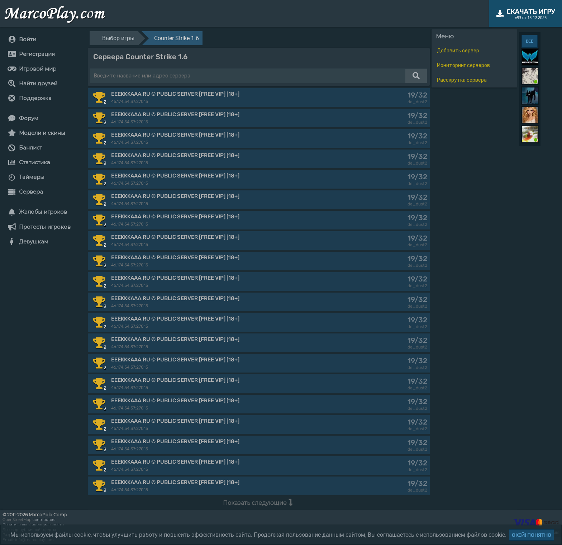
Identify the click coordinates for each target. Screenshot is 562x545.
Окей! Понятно (531, 535)
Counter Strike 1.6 (176, 38)
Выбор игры (118, 38)
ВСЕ (529, 41)
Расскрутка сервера (462, 80)
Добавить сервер (458, 51)
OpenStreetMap (17, 519)
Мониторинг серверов (463, 65)
